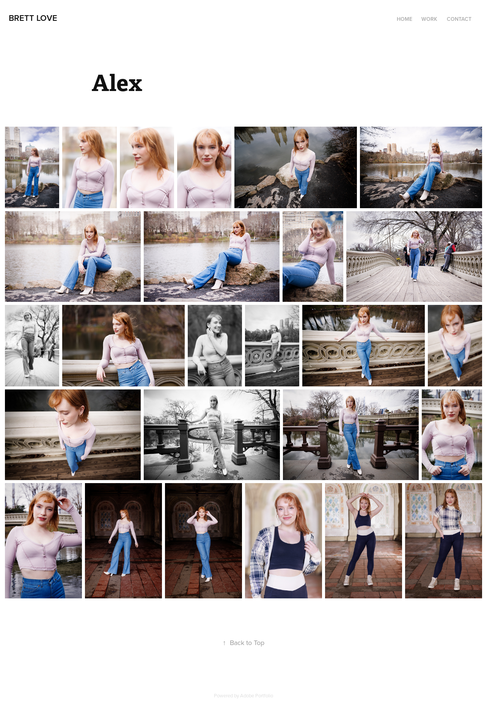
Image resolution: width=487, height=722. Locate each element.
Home (404, 19)
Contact (459, 19)
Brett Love (33, 18)
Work (429, 19)
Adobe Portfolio (256, 695)
